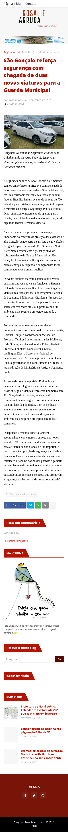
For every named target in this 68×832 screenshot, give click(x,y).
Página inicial (12, 52)
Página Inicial (12, 4)
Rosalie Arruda (34, 822)
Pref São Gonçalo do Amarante (40, 52)
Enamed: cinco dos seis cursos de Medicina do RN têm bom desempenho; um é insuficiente (42, 754)
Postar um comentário (16, 540)
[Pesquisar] (29, 659)
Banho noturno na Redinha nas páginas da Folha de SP (41, 730)
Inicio (34, 825)
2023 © (50, 822)
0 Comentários (15, 103)
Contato (30, 4)
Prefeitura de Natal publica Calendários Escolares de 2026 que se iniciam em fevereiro (40, 710)
